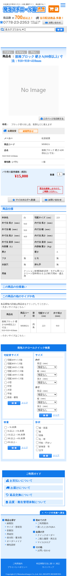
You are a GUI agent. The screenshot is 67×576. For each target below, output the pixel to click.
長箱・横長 (11, 397)
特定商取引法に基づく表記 (48, 563)
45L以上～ (10, 442)
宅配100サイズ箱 (13, 367)
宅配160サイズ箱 (13, 378)
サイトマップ (48, 567)
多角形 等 (43, 446)
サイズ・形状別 (14, 527)
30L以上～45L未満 (14, 438)
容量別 (10, 530)
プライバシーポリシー (17, 567)
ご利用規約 (18, 563)
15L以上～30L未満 (14, 434)
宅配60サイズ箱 (13, 360)
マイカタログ (44, 542)
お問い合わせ (44, 550)
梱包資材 (11, 545)
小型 (8, 382)
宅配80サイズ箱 (13, 363)
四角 (39, 435)
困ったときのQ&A (46, 527)
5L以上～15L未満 (14, 431)
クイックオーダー (46, 535)
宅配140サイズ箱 (13, 375)
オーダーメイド (14, 541)
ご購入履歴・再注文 (47, 538)
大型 (8, 390)
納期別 (10, 523)
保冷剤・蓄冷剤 (14, 537)
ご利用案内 (43, 523)
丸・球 (40, 439)
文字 (39, 450)
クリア (24, 402)
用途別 (10, 534)
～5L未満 (10, 427)
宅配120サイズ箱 (13, 371)
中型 (8, 386)
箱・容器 (42, 428)
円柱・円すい (44, 443)
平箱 (8, 393)
